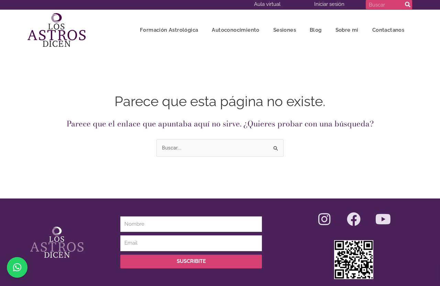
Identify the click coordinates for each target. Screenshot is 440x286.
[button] (17, 267)
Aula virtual (267, 4)
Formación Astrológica (169, 30)
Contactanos (388, 30)
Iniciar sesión (329, 4)
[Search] (407, 4)
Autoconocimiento (235, 30)
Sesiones (284, 30)
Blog (316, 30)
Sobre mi (347, 30)
